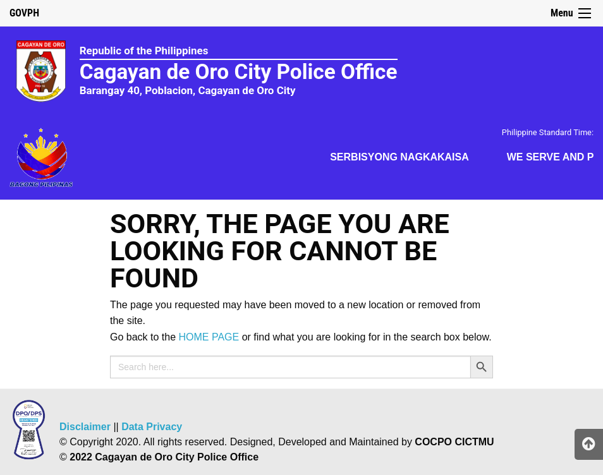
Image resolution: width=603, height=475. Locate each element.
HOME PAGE (209, 337)
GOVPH (24, 13)
